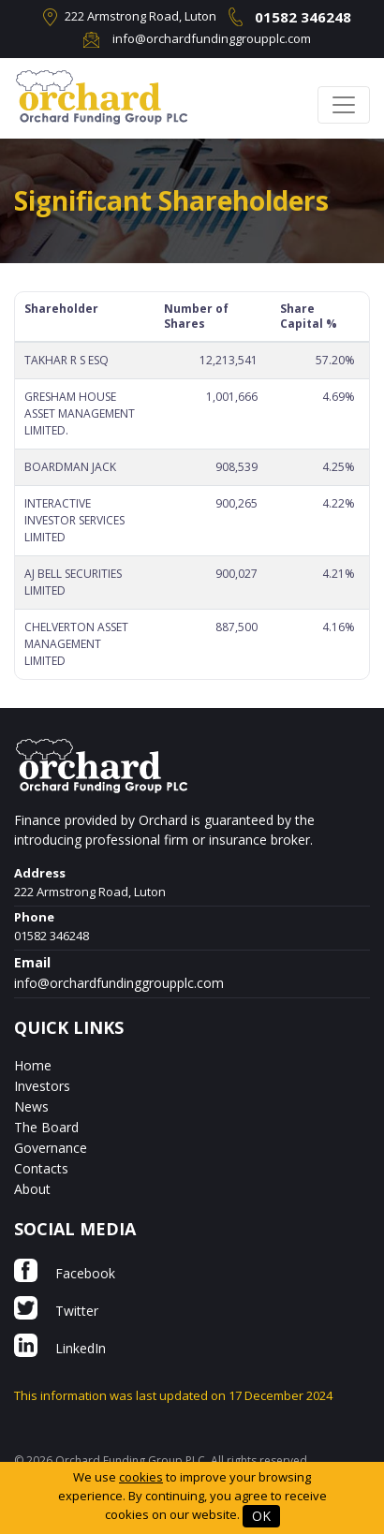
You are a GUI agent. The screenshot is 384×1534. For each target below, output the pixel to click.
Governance (50, 1148)
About (32, 1189)
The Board (46, 1127)
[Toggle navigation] (344, 105)
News (31, 1106)
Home (33, 1065)
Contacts (41, 1168)
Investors (42, 1086)
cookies (141, 1476)
